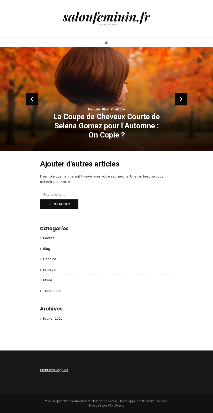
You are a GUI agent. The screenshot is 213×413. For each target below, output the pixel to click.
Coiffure (118, 109)
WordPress (115, 405)
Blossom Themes (154, 401)
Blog (105, 109)
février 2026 (53, 318)
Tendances (52, 290)
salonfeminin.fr (106, 16)
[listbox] (106, 99)
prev (32, 99)
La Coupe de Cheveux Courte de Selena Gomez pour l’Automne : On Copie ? (106, 125)
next (181, 99)
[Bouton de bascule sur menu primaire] (107, 42)
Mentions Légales (54, 370)
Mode (47, 280)
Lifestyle (49, 269)
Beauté (94, 109)
